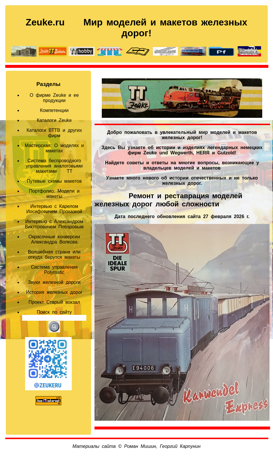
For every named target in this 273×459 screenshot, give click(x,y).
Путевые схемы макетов (54, 181)
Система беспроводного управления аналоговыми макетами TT (54, 166)
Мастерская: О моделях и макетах (54, 148)
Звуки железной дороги (54, 282)
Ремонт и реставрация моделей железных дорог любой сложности (168, 200)
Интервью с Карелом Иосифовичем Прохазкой (54, 209)
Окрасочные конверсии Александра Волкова (54, 239)
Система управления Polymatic (54, 270)
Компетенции (54, 110)
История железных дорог (54, 292)
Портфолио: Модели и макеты (54, 194)
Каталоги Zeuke (54, 120)
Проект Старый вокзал (54, 302)
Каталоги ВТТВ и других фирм (54, 133)
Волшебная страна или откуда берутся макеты (54, 254)
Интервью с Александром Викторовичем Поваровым (54, 224)
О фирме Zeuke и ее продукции (54, 98)
